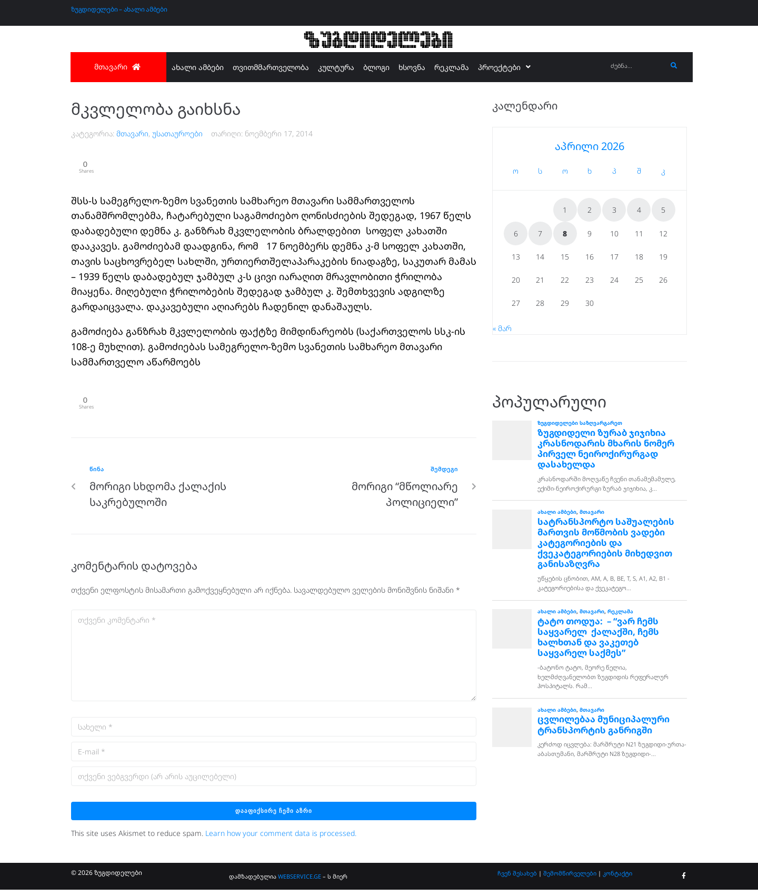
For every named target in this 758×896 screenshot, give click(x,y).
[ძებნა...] (636, 66)
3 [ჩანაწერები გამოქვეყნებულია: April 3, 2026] (614, 210)
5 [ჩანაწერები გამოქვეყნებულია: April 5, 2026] (663, 210)
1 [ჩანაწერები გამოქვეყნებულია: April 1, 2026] (565, 210)
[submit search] (674, 66)
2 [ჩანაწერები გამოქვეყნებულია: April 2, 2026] (589, 210)
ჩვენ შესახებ (517, 880)
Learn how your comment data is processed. (280, 840)
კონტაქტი (617, 880)
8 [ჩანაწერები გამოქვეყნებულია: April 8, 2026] (565, 233)
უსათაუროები (177, 133)
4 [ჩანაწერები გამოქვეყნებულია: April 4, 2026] (639, 210)
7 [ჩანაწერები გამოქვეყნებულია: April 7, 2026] (540, 233)
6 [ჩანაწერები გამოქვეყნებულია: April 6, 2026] (516, 233)
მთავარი (132, 133)
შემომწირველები (569, 880)
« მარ (502, 328)
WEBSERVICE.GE (299, 883)
